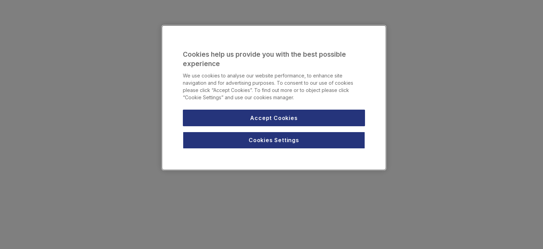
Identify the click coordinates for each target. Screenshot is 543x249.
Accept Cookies (273, 117)
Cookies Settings (274, 140)
